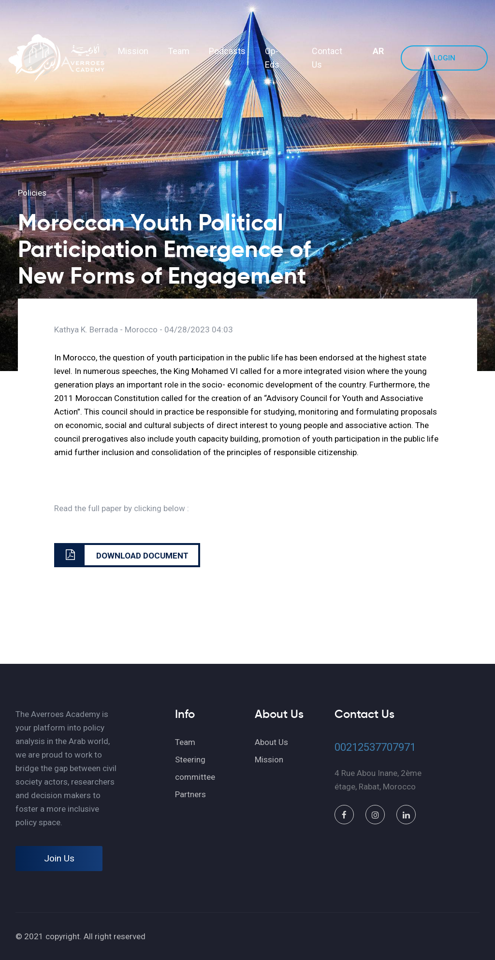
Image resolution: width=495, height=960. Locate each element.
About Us (271, 742)
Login (444, 58)
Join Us (59, 858)
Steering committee (195, 768)
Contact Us (327, 58)
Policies (32, 193)
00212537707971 (375, 747)
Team (178, 51)
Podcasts (227, 51)
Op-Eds (272, 58)
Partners (190, 794)
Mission (133, 51)
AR (378, 51)
